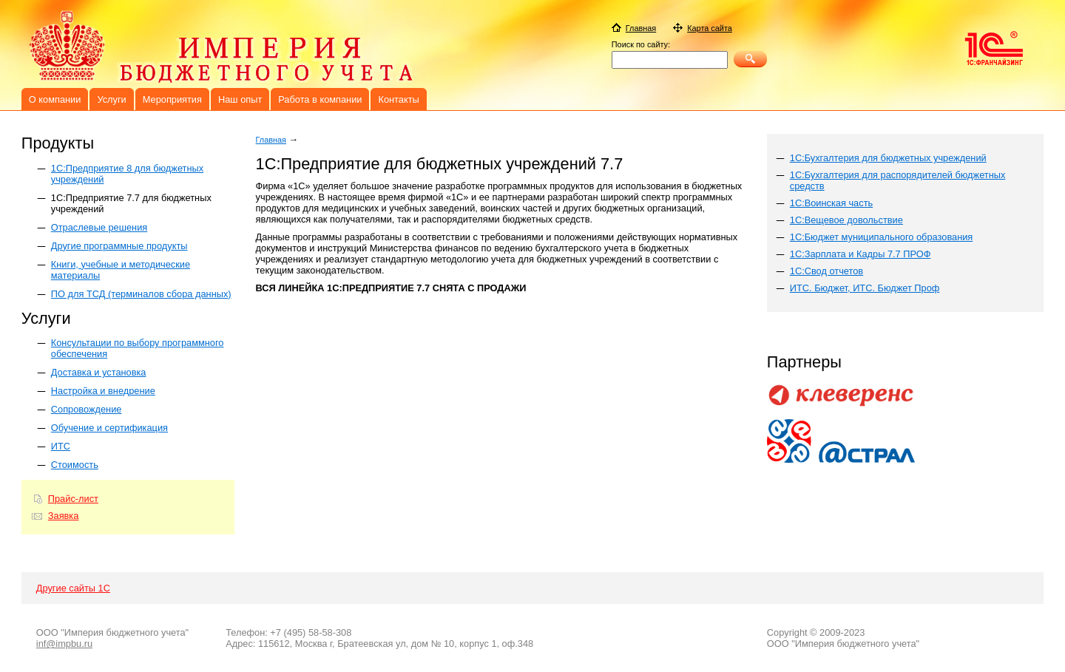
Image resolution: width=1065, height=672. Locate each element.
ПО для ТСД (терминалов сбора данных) (141, 293)
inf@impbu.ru (64, 643)
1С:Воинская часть (831, 202)
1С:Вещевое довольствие (846, 219)
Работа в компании (320, 99)
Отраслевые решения (99, 227)
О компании (55, 99)
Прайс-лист (73, 498)
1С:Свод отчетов (826, 270)
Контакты (398, 99)
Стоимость (74, 464)
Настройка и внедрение (103, 390)
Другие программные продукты (119, 245)
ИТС (60, 446)
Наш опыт (240, 99)
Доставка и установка (98, 372)
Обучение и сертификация (109, 427)
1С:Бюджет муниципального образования (881, 236)
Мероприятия (172, 99)
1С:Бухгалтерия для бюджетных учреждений (888, 157)
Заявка (63, 515)
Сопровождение (86, 409)
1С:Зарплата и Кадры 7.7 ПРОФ (860, 253)
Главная (271, 139)
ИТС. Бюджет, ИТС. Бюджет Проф (865, 287)
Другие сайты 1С (73, 588)
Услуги (111, 99)
